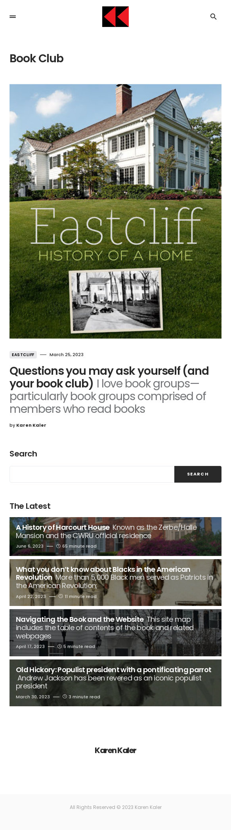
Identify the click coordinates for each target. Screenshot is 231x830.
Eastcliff (23, 355)
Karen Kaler (115, 750)
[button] (13, 17)
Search (23, 453)
